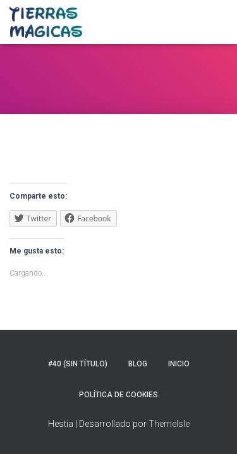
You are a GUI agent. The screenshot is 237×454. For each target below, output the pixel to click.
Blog (137, 363)
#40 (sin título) (77, 363)
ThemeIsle (169, 424)
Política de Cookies (118, 394)
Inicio (179, 363)
